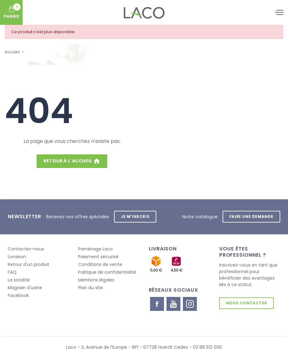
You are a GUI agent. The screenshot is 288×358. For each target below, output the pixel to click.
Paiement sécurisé (98, 257)
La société (19, 280)
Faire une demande (251, 216)
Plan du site (90, 288)
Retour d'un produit (28, 264)
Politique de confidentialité (107, 272)
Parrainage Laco (95, 249)
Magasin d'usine (25, 288)
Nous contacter (246, 303)
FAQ (12, 272)
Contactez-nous (26, 249)
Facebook (18, 295)
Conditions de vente (100, 264)
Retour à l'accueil (71, 161)
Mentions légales (96, 280)
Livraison (17, 257)
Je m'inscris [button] (135, 216)
